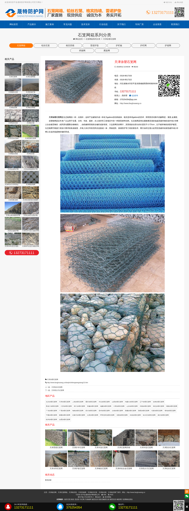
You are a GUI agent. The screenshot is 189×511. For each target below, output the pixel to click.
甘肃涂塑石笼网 (156, 411)
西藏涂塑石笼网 (130, 411)
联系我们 (175, 24)
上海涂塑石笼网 (77, 402)
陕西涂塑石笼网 (143, 411)
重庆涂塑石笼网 (90, 402)
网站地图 (179, 2)
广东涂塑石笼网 (51, 411)
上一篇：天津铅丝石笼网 (53, 387)
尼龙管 (77, 499)
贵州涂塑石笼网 (104, 411)
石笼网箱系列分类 (93, 39)
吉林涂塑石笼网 (158, 402)
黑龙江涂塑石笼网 (52, 406)
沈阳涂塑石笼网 (122, 415)
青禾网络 (107, 497)
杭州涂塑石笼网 (51, 419)
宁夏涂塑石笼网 (51, 415)
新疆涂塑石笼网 (64, 415)
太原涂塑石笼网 (92, 415)
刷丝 (72, 499)
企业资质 (157, 24)
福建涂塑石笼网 (105, 406)
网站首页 (14, 24)
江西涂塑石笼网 (118, 406)
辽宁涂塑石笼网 (145, 402)
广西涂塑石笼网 (64, 411)
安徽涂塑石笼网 (92, 406)
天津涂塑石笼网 (52, 379)
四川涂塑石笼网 (90, 411)
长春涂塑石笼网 (135, 415)
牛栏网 (82, 499)
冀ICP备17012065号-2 (85, 497)
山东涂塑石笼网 (132, 406)
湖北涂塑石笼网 (158, 406)
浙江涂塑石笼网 (79, 406)
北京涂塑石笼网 (51, 402)
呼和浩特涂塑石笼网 (107, 415)
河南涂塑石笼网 (145, 406)
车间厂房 (139, 24)
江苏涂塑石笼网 (66, 406)
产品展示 (32, 24)
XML (104, 495)
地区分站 (168, 2)
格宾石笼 (67, 499)
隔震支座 (95, 499)
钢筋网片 (119, 499)
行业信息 (103, 24)
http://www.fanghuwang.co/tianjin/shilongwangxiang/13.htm (67, 383)
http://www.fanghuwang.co (130, 103)
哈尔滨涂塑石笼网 (149, 415)
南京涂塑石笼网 (163, 415)
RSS (110, 495)
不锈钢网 (88, 499)
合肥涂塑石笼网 (64, 419)
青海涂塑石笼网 (170, 411)
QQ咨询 (133, 95)
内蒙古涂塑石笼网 (131, 402)
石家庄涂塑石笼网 (78, 415)
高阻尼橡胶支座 (103, 499)
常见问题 (67, 24)
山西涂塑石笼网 (117, 402)
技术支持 (85, 24)
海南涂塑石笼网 (77, 411)
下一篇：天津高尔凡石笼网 (54, 390)
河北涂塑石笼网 (104, 402)
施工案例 (49, 24)
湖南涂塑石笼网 (171, 406)
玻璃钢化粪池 (127, 499)
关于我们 (121, 24)
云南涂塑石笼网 (117, 411)
